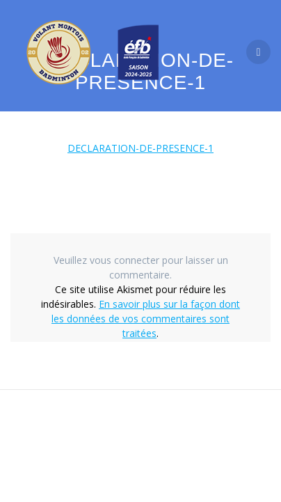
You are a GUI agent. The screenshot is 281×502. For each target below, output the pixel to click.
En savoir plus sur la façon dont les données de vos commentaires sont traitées (145, 318)
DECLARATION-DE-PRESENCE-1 (140, 148)
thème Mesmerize (146, 453)
